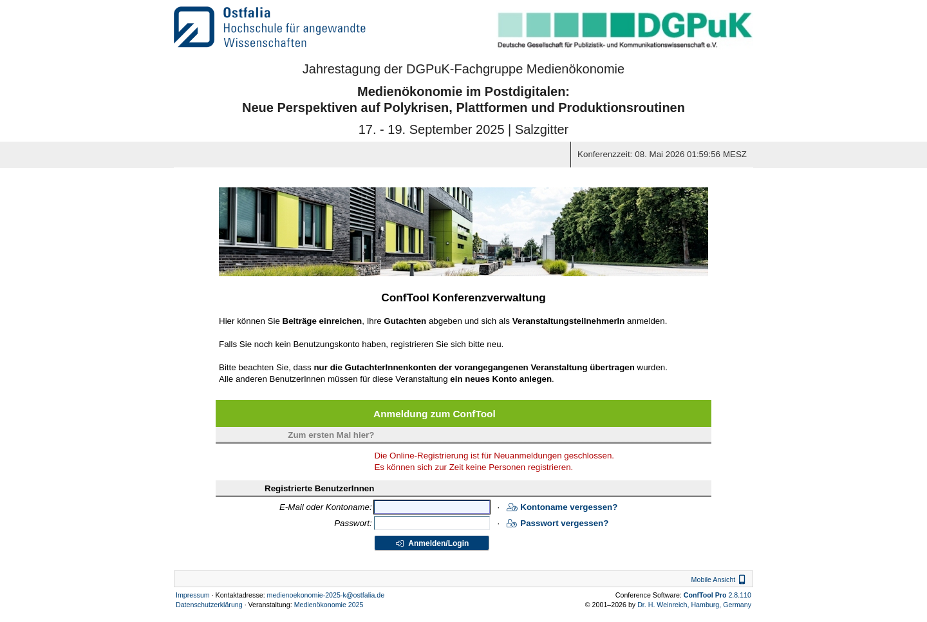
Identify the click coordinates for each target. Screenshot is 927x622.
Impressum (193, 595)
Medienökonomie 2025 (329, 604)
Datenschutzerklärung (209, 604)
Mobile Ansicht (720, 579)
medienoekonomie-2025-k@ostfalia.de (326, 595)
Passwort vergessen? (557, 523)
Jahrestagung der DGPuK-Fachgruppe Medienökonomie (463, 69)
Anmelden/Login (432, 543)
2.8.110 (717, 595)
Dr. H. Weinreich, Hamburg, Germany (694, 604)
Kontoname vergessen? (562, 507)
